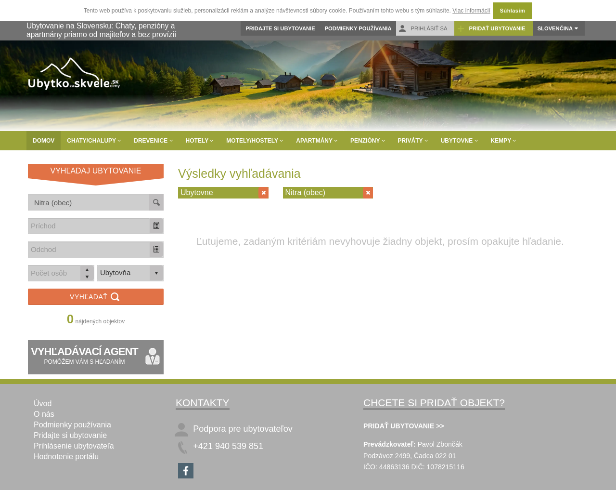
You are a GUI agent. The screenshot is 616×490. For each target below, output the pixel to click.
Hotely (200, 140)
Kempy (504, 140)
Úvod (42, 403)
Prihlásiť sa (422, 29)
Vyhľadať (96, 297)
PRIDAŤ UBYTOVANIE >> (403, 426)
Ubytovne (459, 140)
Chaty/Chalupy (94, 140)
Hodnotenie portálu (66, 456)
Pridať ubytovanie (491, 29)
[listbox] (130, 273)
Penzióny (367, 140)
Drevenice (153, 140)
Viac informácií (471, 10)
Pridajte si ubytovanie (280, 28)
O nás (44, 414)
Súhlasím (512, 10)
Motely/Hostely (254, 140)
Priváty (413, 140)
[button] (156, 225)
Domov (43, 140)
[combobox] (89, 225)
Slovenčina (555, 28)
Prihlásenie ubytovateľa (74, 446)
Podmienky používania (358, 28)
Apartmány (317, 140)
